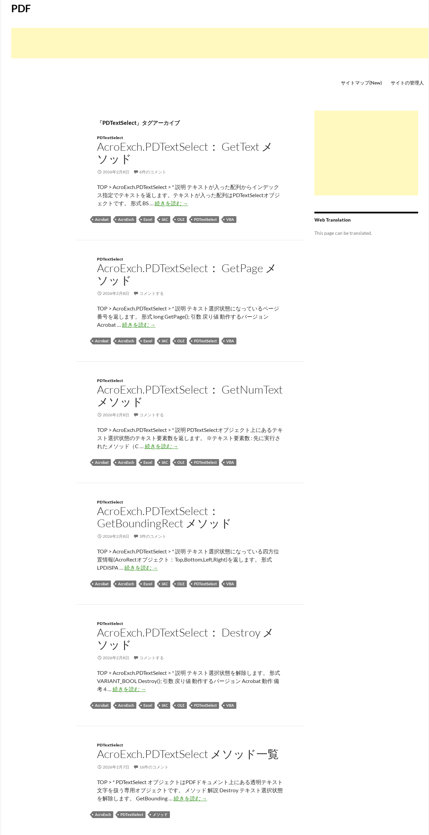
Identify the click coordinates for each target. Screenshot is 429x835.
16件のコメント (154, 767)
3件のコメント (152, 536)
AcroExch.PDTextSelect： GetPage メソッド (187, 274)
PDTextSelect (110, 137)
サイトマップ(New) (361, 83)
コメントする (151, 293)
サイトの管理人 (407, 83)
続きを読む (171, 203)
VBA (230, 219)
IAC (165, 219)
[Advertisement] (219, 43)
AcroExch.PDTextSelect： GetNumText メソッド (190, 395)
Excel (147, 219)
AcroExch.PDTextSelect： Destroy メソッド (185, 638)
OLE (180, 219)
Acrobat (102, 219)
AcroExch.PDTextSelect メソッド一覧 (188, 754)
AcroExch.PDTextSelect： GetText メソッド (185, 152)
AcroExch (126, 219)
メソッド (160, 814)
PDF (21, 8)
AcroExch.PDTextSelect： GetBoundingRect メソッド (164, 517)
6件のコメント (152, 171)
